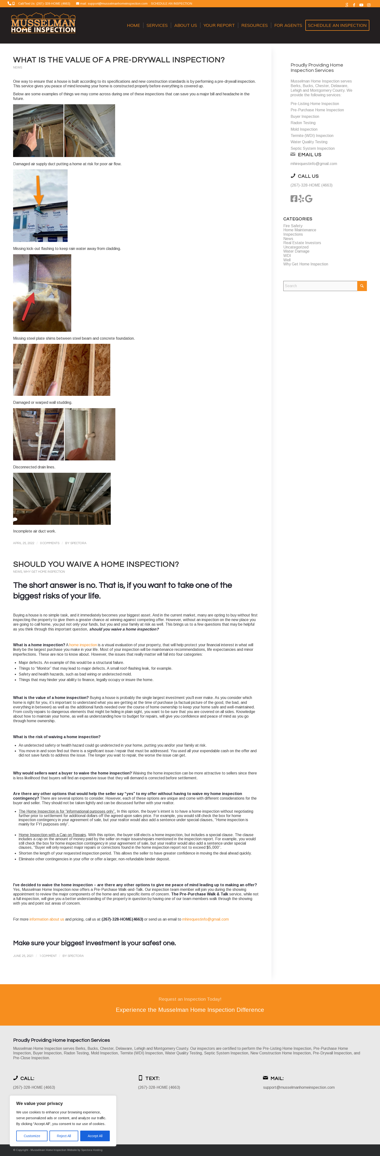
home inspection (83, 645)
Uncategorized (296, 247)
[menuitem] (133, 25)
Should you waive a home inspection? (96, 565)
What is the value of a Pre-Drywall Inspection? (119, 60)
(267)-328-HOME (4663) (311, 185)
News (17, 67)
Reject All (64, 1136)
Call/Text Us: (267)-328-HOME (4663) (44, 3)
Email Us (309, 154)
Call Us (308, 176)
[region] (63, 1121)
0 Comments (49, 543)
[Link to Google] (346, 4)
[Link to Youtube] (361, 4)
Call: (27, 1078)
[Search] (325, 286)
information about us (47, 919)
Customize (32, 1136)
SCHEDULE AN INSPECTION (171, 3)
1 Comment (48, 956)
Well (287, 260)
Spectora (78, 543)
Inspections (293, 234)
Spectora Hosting (92, 1149)
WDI (287, 256)
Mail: (277, 1078)
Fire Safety (292, 226)
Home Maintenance (299, 230)
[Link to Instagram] (368, 4)
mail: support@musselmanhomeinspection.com (114, 3)
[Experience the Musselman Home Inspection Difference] (190, 1004)
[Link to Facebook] (354, 4)
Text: (152, 1078)
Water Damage (296, 251)
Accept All (95, 1136)
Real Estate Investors (302, 243)
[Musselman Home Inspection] (44, 25)
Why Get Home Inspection (44, 571)
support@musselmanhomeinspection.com (299, 1087)
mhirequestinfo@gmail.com (205, 919)
